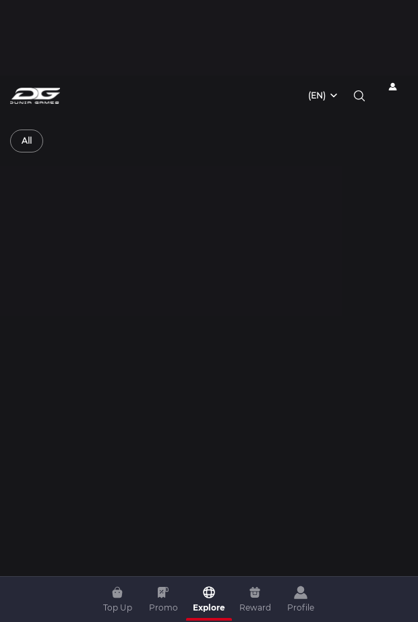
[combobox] (323, 96)
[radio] (26, 141)
